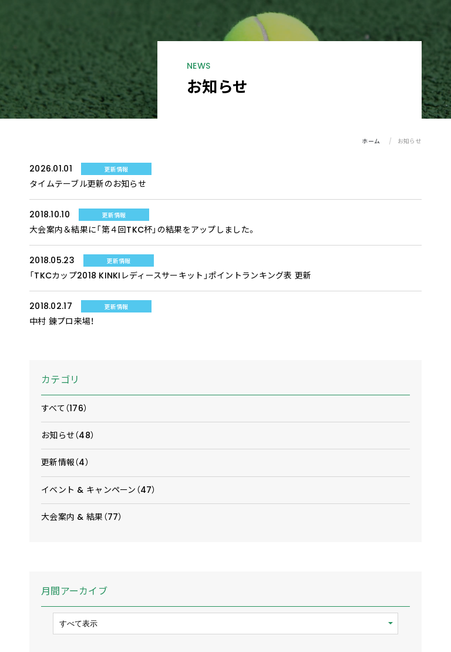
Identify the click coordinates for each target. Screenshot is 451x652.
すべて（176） (64, 408)
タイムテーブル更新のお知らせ (87, 184)
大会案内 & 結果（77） (82, 517)
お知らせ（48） (68, 435)
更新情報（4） (65, 462)
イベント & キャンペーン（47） (98, 490)
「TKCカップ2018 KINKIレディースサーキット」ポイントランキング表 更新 (170, 275)
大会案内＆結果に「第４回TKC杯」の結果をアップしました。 (142, 230)
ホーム (371, 141)
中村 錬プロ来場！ (62, 321)
